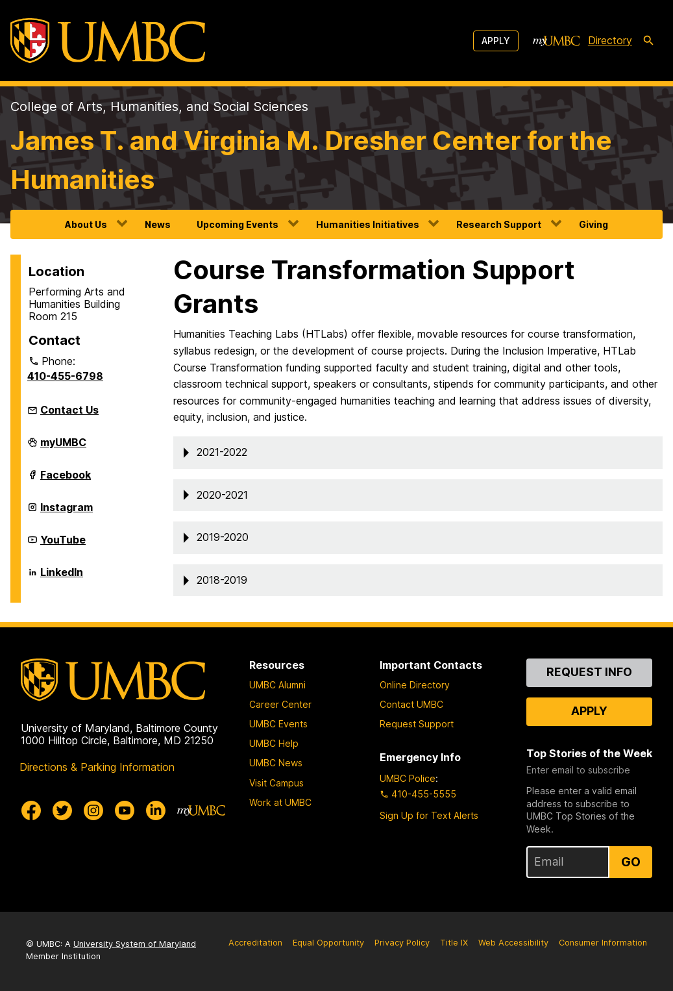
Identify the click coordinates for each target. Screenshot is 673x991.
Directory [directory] (610, 40)
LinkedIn (61, 577)
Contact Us (69, 409)
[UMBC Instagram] (93, 810)
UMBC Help (274, 743)
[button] (418, 452)
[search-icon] (648, 41)
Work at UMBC (280, 802)
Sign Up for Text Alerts (429, 815)
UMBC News (275, 762)
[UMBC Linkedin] (155, 810)
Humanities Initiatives (367, 224)
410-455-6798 (65, 376)
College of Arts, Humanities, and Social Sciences (159, 106)
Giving (593, 224)
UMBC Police (407, 778)
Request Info (589, 672)
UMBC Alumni (277, 684)
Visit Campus (276, 782)
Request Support (417, 723)
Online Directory (415, 684)
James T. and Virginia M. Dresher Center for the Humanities (311, 160)
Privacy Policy (402, 942)
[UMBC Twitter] (62, 810)
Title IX (454, 942)
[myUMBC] (556, 41)
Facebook (65, 480)
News (158, 224)
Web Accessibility (513, 942)
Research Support (498, 224)
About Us (86, 224)
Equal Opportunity (328, 942)
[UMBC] (107, 40)
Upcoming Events (237, 224)
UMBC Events (278, 723)
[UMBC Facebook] (31, 810)
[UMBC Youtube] (124, 810)
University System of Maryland (134, 944)
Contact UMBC (411, 704)
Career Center (280, 704)
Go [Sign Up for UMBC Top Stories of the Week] (631, 862)
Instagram (66, 512)
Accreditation (255, 942)
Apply (496, 40)
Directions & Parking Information (97, 766)
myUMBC (63, 447)
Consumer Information (603, 942)
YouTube (63, 545)
